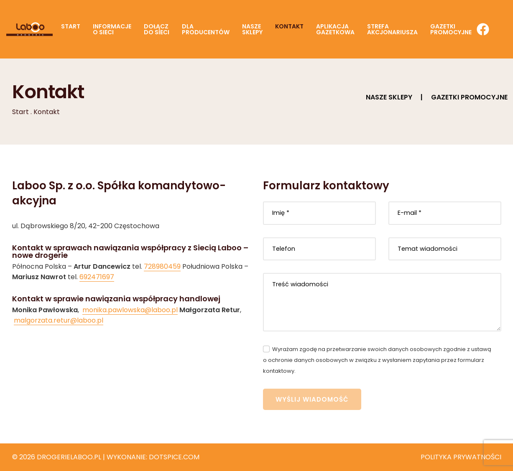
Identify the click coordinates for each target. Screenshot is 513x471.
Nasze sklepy (389, 97)
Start (20, 112)
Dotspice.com (174, 457)
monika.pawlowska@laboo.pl (130, 310)
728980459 (162, 266)
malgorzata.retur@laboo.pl (58, 320)
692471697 (96, 277)
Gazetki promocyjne (469, 97)
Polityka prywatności (461, 457)
